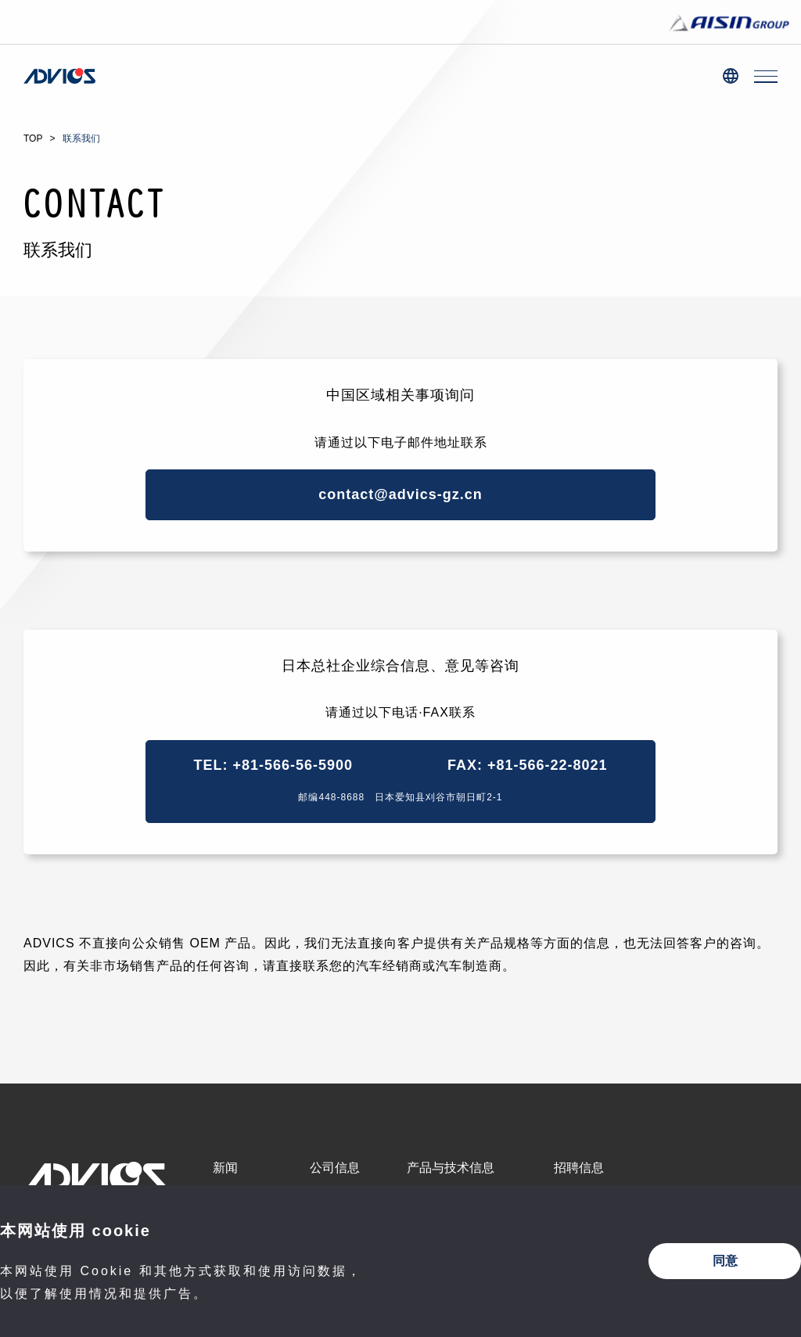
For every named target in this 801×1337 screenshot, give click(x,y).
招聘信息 (579, 1167)
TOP (32, 138)
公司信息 (335, 1167)
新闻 (225, 1167)
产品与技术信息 (450, 1167)
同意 (725, 1260)
